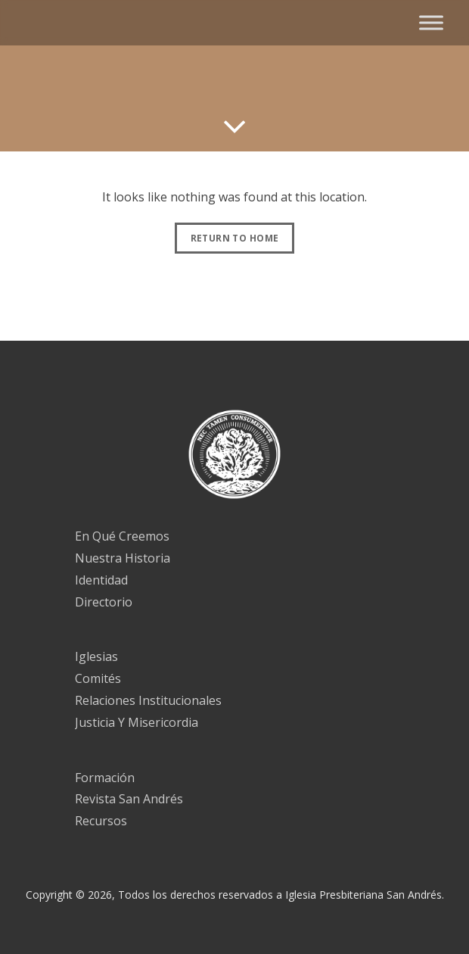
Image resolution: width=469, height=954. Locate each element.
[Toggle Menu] (431, 22)
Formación (105, 777)
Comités (98, 678)
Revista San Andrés (129, 798)
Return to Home (235, 238)
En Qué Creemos (122, 536)
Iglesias (96, 656)
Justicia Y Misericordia (136, 722)
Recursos (101, 820)
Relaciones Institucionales (148, 700)
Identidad (101, 580)
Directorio (103, 602)
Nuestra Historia (122, 558)
